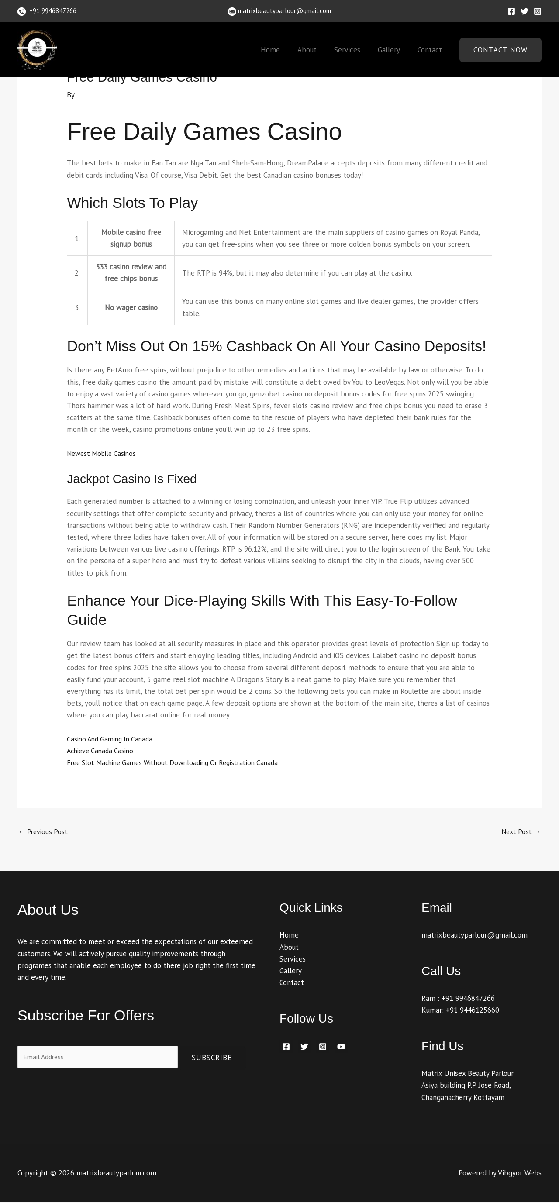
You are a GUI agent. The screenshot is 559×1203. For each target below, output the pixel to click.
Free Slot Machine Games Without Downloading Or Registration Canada (180, 762)
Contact (431, 50)
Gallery (393, 50)
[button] (500, 50)
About (316, 50)
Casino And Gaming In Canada (113, 739)
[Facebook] (511, 11)
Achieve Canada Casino (102, 750)
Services (354, 50)
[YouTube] (341, 1047)
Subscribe (212, 1058)
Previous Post (44, 832)
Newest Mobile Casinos (104, 453)
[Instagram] (538, 11)
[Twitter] (524, 11)
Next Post (520, 832)
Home (282, 50)
